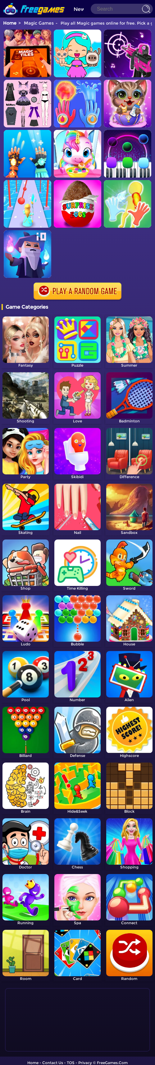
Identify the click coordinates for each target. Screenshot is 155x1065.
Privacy (85, 1057)
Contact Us (52, 1057)
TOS (71, 1057)
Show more (31, 1043)
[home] (34, 2)
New (79, 9)
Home (9, 23)
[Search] (122, 9)
